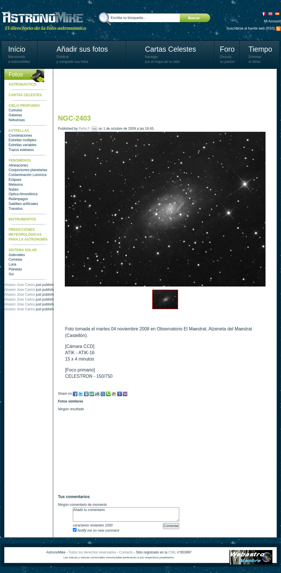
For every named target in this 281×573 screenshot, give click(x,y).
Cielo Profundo (24, 106)
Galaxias (15, 115)
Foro (227, 49)
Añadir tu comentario (126, 514)
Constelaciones (20, 135)
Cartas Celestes (170, 49)
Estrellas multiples (22, 140)
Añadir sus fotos (82, 49)
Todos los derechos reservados (92, 552)
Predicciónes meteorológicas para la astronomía (28, 234)
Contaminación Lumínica (27, 175)
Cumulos (15, 110)
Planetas (15, 269)
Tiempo (260, 49)
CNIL (172, 552)
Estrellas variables (22, 145)
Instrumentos (22, 219)
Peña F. (84, 129)
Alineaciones (18, 165)
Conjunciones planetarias (28, 170)
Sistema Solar (23, 250)
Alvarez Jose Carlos (19, 285)
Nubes (14, 189)
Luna (12, 264)
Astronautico (22, 84)
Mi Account (272, 21)
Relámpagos (18, 199)
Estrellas (19, 131)
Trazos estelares (21, 150)
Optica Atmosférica (23, 194)
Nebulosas (17, 120)
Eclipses (15, 180)
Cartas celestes (25, 95)
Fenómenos (20, 160)
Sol (11, 274)
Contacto (126, 552)
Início (17, 49)
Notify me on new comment (96, 531)
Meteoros (16, 185)
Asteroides (17, 255)
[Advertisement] (83, 91)
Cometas (15, 260)
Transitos (16, 209)
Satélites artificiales (23, 204)
